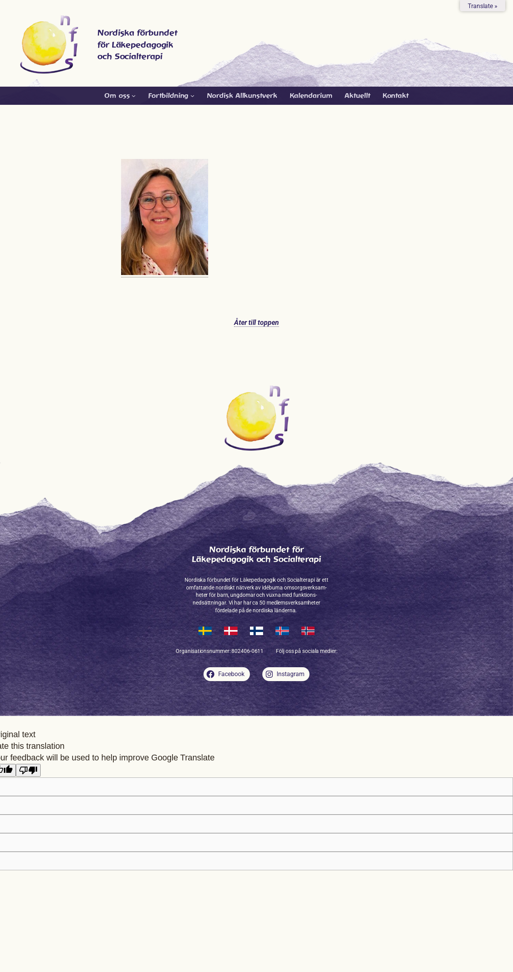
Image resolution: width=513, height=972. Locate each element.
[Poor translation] (28, 770)
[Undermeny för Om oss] (120, 96)
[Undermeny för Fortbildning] (171, 96)
